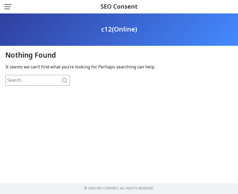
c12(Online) (119, 29)
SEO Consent (119, 6)
